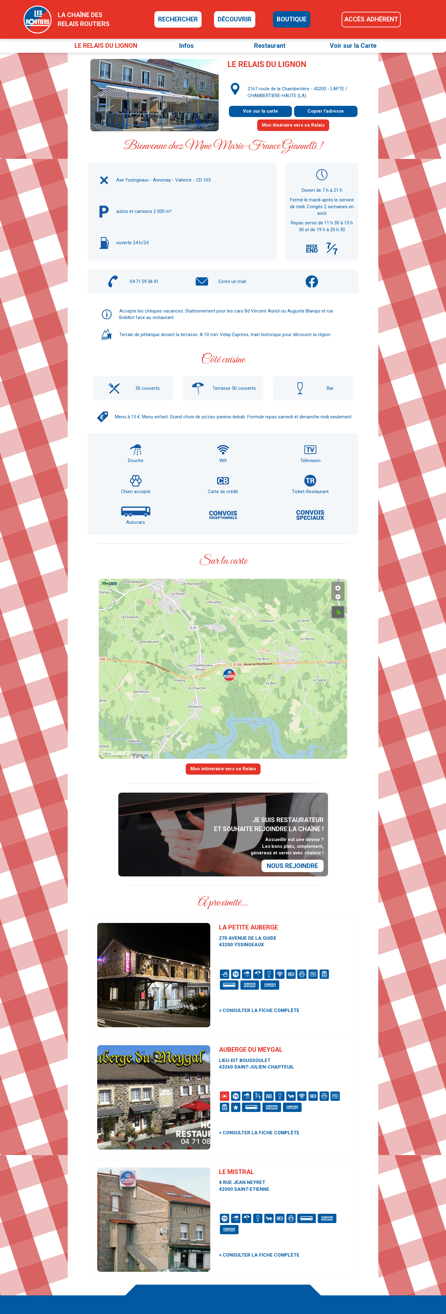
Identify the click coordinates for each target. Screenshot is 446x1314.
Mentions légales (350, 1287)
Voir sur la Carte (353, 45)
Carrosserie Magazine (355, 1263)
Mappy (137, 755)
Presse (341, 1238)
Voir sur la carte (260, 111)
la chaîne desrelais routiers (84, 19)
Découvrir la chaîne (263, 1247)
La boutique (256, 1253)
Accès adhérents (262, 1278)
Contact (342, 1232)
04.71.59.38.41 (144, 281)
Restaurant (269, 45)
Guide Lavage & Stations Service (365, 1269)
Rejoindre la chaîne (263, 1284)
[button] (229, 675)
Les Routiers (346, 1250)
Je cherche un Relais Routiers (274, 1235)
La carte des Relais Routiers (272, 1241)
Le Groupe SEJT (350, 1275)
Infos (186, 45)
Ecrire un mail (232, 281)
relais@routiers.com (137, 1268)
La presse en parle (263, 1260)
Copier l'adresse (325, 111)
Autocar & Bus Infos (353, 1256)
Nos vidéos (255, 1266)
